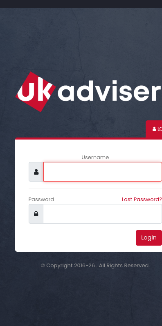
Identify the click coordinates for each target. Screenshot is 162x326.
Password (41, 199)
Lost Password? (142, 199)
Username (95, 157)
